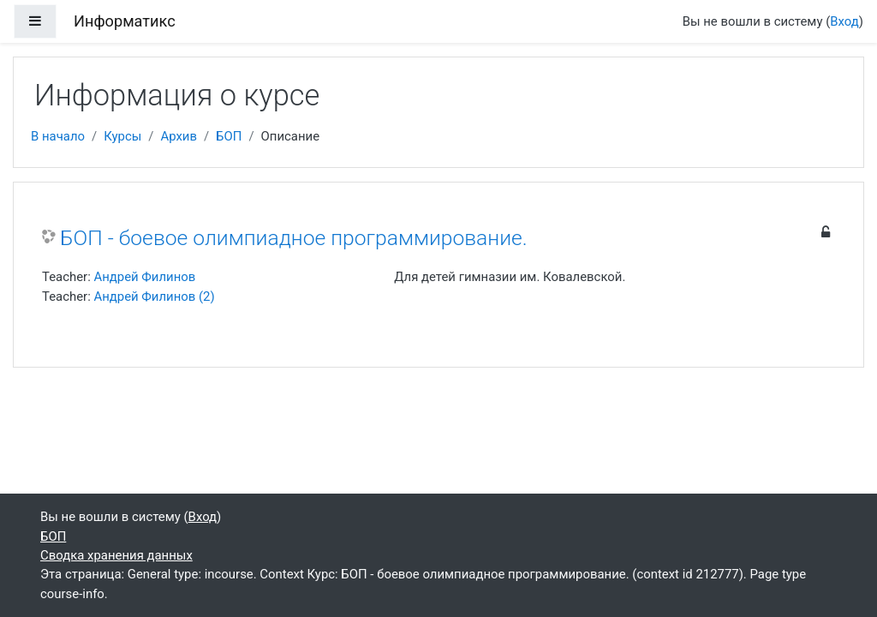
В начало (58, 136)
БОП (229, 136)
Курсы (122, 136)
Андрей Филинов (144, 277)
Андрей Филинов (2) (153, 296)
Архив (178, 136)
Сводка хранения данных (116, 555)
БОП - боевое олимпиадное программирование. (294, 237)
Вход (844, 21)
